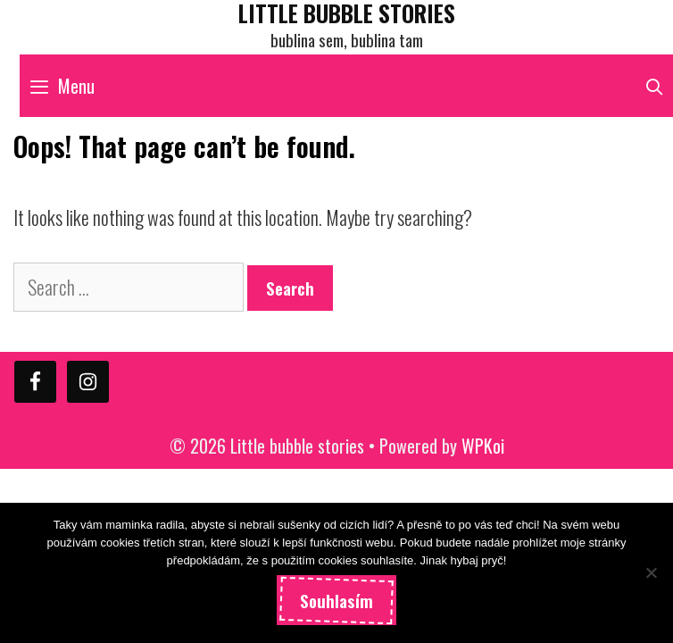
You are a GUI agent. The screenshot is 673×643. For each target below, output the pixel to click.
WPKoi (482, 445)
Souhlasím (336, 600)
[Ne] (651, 572)
